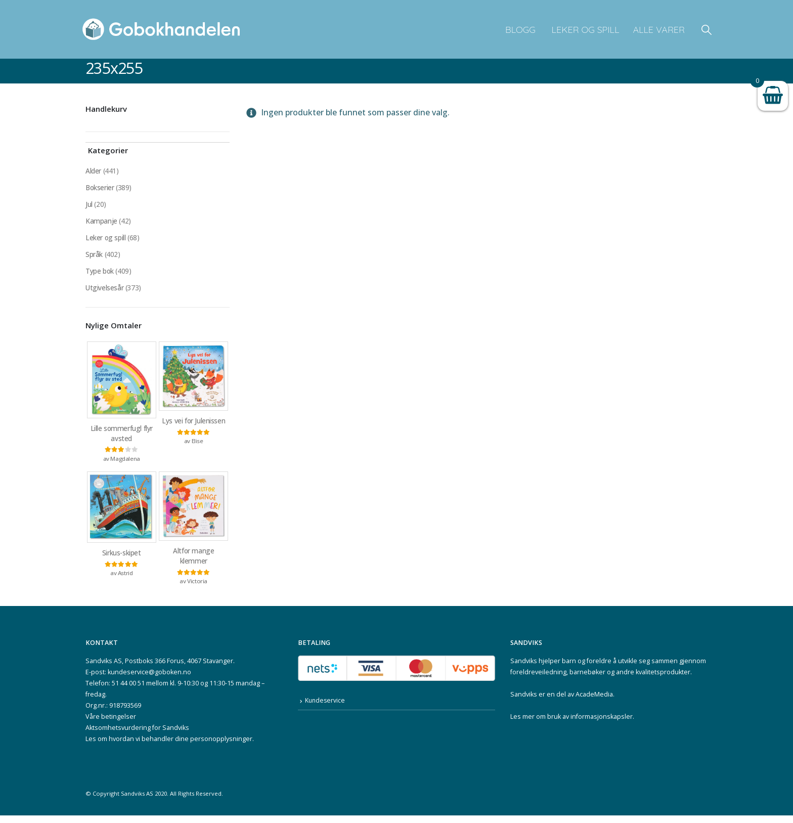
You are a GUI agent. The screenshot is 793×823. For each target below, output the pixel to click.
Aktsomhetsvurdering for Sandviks (137, 735)
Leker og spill (584, 29)
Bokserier (100, 188)
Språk (94, 257)
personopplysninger (221, 746)
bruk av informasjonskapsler (590, 724)
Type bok (99, 274)
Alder (93, 171)
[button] (706, 29)
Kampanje (101, 223)
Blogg (520, 29)
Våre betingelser (110, 724)
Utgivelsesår (104, 291)
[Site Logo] (161, 29)
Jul (89, 205)
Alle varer (659, 29)
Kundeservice (325, 708)
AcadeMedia (594, 702)
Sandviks (523, 668)
